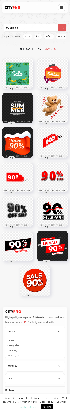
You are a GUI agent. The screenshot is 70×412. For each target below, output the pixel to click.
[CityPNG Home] (12, 7)
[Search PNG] (31, 27)
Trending (12, 350)
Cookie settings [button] (28, 406)
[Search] (62, 27)
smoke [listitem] (61, 36)
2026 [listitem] (27, 36)
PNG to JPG (13, 355)
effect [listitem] (49, 36)
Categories (13, 345)
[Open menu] (61, 7)
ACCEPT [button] (47, 406)
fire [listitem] (38, 36)
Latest (10, 340)
